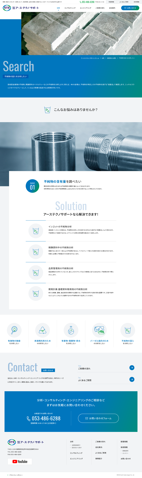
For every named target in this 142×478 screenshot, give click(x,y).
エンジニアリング (85, 8)
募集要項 (125, 451)
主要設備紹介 (76, 445)
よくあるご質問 (124, 2)
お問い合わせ (130, 8)
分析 (58, 8)
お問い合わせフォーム (98, 418)
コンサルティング (69, 8)
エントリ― (126, 453)
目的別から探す (111, 58)
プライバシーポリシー (16, 475)
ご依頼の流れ (100, 8)
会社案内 (112, 8)
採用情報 (136, 2)
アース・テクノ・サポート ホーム (90, 58)
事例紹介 (98, 458)
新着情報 (111, 2)
